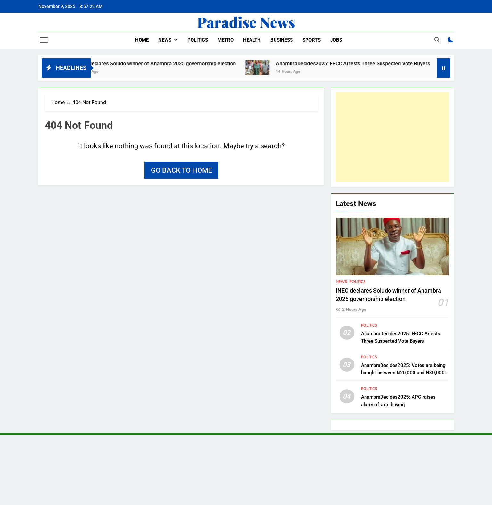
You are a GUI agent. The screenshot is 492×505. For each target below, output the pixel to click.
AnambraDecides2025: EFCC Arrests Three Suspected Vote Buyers (359, 64)
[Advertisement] (392, 137)
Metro (225, 40)
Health (252, 40)
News (164, 40)
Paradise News (246, 21)
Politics (197, 40)
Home (142, 40)
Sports (311, 40)
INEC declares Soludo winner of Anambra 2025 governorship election (162, 64)
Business (281, 40)
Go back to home (181, 170)
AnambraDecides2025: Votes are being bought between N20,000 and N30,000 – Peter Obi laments (403, 372)
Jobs (336, 40)
